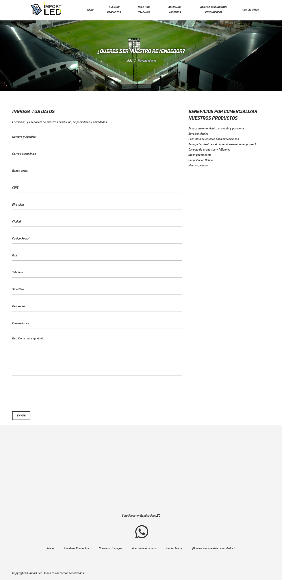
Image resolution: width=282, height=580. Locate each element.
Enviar (21, 415)
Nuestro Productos (114, 10)
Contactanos (250, 10)
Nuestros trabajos (144, 10)
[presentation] (97, 392)
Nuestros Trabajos (110, 548)
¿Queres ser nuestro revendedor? (213, 10)
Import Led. (35, 573)
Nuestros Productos (76, 548)
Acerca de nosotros (174, 10)
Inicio (90, 10)
